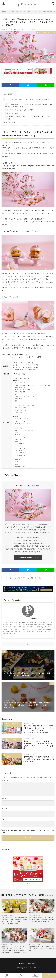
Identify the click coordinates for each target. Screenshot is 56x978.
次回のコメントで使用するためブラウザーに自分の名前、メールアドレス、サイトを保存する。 (28, 831)
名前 (4, 798)
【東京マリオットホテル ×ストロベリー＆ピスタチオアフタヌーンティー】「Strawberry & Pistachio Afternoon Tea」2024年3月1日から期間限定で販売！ (14, 949)
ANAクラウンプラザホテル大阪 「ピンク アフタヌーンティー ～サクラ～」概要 (28, 118)
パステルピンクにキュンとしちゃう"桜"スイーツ (21, 110)
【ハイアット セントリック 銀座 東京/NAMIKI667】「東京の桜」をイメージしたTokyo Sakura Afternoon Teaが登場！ (38, 744)
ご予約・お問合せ (10, 122)
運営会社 (22, 963)
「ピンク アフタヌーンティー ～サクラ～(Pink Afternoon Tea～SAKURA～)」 (27, 100)
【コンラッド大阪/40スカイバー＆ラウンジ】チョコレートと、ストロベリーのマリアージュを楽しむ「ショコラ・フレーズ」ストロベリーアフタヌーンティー (38, 729)
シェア (21, 975)
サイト (3, 819)
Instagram (35, 975)
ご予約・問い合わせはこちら (28, 557)
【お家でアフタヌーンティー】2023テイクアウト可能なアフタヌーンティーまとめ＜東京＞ (41, 948)
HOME (5, 12)
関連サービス (32, 963)
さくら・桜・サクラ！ (14, 113)
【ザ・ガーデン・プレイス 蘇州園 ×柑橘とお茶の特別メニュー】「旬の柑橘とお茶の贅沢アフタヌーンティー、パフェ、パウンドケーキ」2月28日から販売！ (14, 920)
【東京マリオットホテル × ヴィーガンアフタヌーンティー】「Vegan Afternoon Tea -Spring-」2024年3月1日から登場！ (41, 919)
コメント (5, 781)
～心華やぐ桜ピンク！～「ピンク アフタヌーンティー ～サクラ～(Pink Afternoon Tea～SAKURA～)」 (28, 105)
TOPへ (49, 975)
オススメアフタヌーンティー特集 (20, 12)
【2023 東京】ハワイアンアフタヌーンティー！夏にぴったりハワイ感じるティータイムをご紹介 (38, 759)
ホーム (7, 975)
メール (4, 809)
